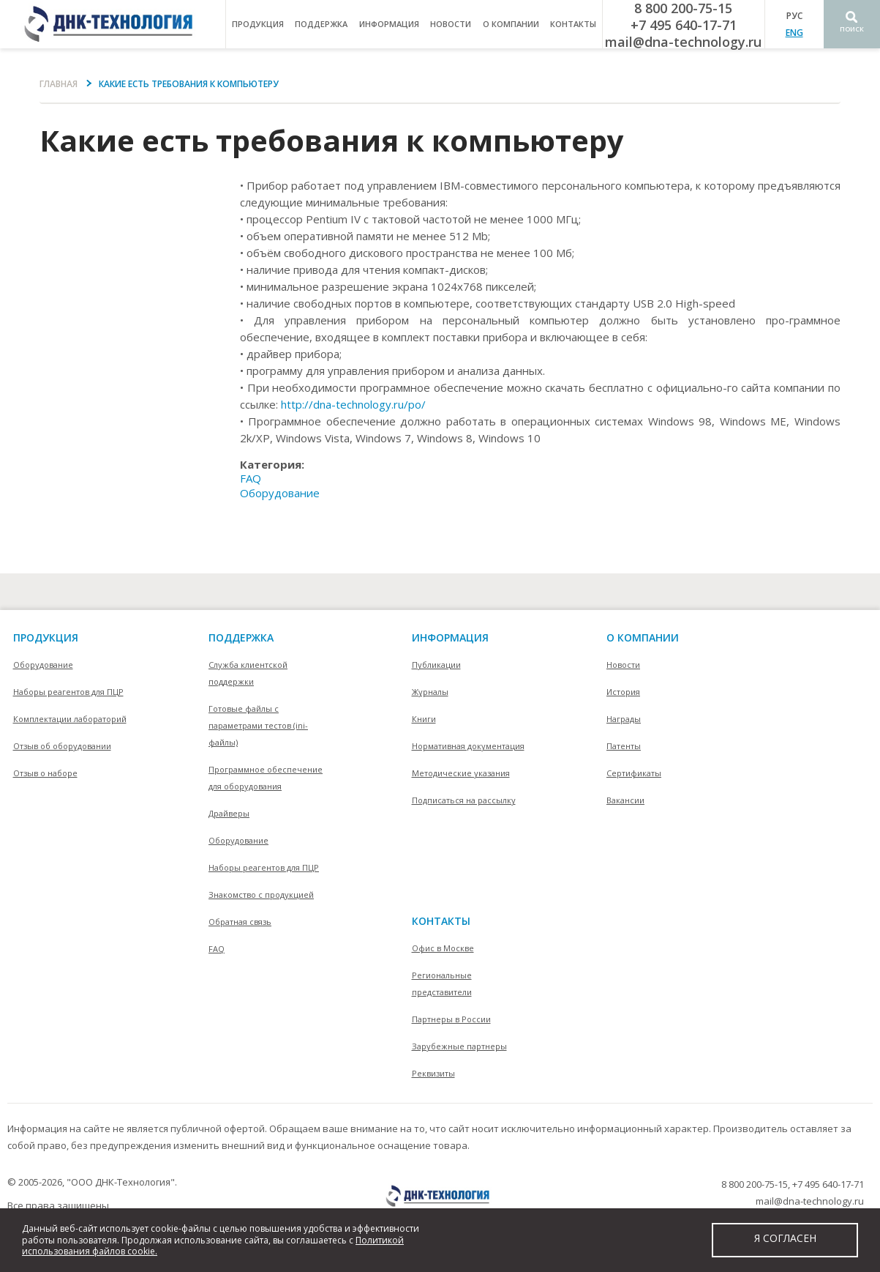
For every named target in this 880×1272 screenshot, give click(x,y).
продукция (258, 23)
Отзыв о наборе (45, 772)
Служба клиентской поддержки (247, 673)
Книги (424, 718)
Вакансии (625, 800)
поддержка (321, 23)
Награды (623, 718)
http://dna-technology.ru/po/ (353, 404)
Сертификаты (633, 772)
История (623, 691)
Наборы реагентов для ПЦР (68, 691)
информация (389, 23)
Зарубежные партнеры (459, 1046)
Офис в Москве (443, 947)
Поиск (852, 29)
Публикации (436, 664)
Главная (59, 84)
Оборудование (280, 493)
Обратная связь (239, 921)
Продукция (45, 637)
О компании (642, 637)
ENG (794, 32)
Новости (450, 23)
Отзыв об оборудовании (62, 745)
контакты (573, 23)
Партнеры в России (451, 1018)
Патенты (623, 745)
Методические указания (461, 772)
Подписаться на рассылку (464, 800)
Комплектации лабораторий (70, 718)
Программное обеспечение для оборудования (265, 778)
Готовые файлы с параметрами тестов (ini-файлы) (258, 725)
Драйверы (228, 813)
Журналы (430, 691)
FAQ (250, 478)
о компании (511, 23)
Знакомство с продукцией (261, 894)
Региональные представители (442, 983)
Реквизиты (433, 1073)
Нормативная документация (468, 745)
